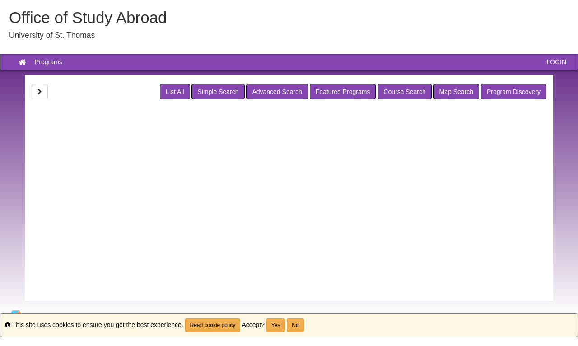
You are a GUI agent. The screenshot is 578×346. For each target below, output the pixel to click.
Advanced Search (277, 91)
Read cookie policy (213, 325)
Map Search (456, 91)
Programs (48, 61)
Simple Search (217, 91)
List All (175, 91)
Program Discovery (514, 91)
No (295, 325)
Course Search (404, 91)
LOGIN (556, 61)
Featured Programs (343, 91)
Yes (275, 325)
